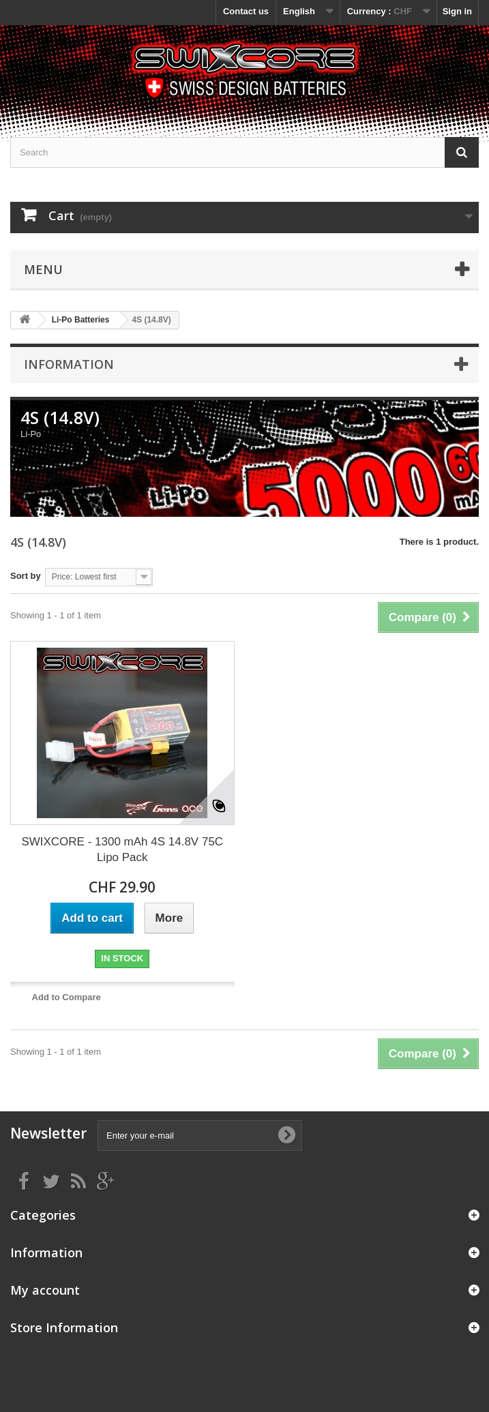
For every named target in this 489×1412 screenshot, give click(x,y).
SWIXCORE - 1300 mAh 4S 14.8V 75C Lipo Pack (122, 849)
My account (45, 1290)
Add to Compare (66, 997)
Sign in (457, 11)
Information (69, 364)
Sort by (25, 576)
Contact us (246, 11)
